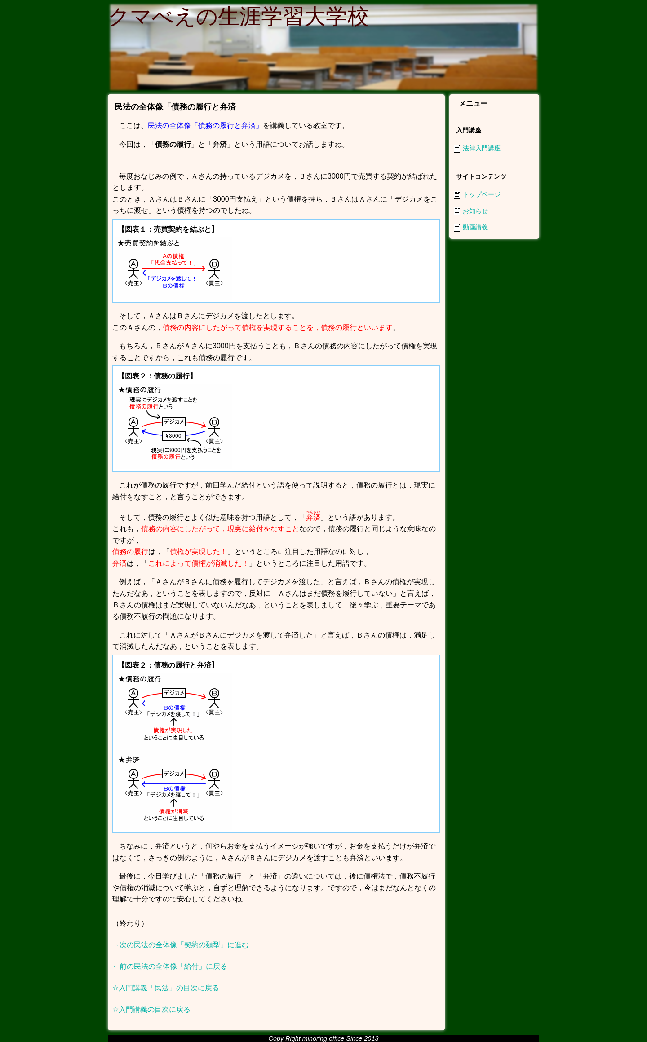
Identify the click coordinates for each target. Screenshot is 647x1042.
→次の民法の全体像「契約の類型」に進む (180, 945)
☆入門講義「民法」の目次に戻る (165, 988)
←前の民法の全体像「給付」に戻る (169, 966)
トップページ (482, 194)
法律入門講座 (482, 148)
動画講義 (475, 227)
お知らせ (475, 211)
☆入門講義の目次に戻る (151, 1009)
